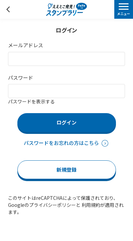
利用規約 (91, 205)
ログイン (66, 122)
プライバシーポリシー (52, 205)
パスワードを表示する (31, 101)
